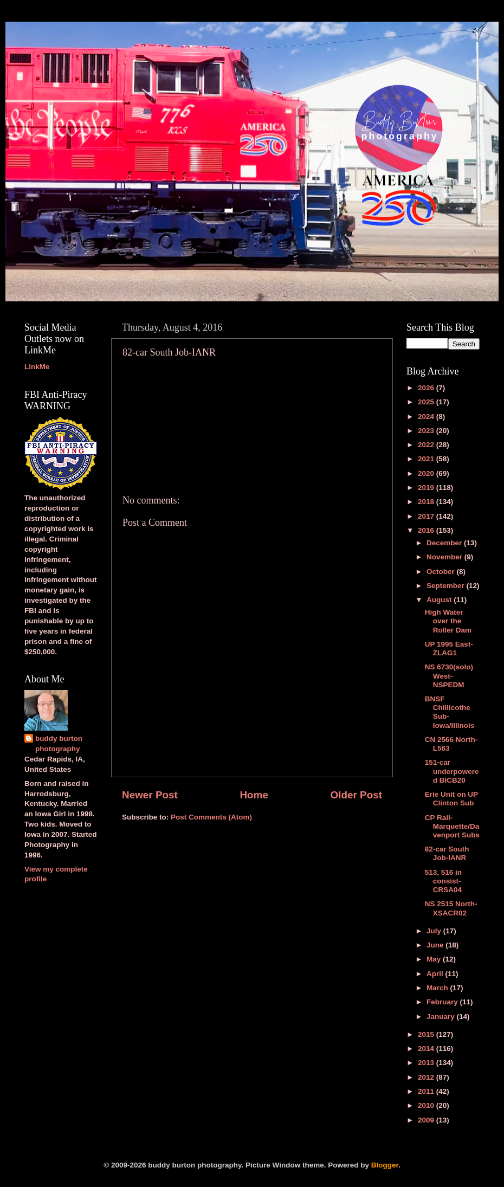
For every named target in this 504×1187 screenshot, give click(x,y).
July (435, 931)
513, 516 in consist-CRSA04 (443, 881)
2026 (427, 388)
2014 (427, 1048)
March (438, 988)
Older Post (356, 795)
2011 (427, 1091)
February (443, 1002)
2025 (427, 402)
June (436, 945)
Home (254, 795)
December (445, 543)
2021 (427, 459)
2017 (427, 516)
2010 (427, 1105)
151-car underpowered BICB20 (452, 771)
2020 (427, 473)
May (435, 959)
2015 (427, 1034)
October (442, 571)
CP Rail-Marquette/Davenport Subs (452, 826)
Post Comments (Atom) (211, 817)
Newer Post (150, 795)
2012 (427, 1077)
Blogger (384, 1165)
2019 (427, 487)
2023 (427, 431)
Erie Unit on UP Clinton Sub (451, 798)
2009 (427, 1120)
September (447, 586)
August (440, 600)
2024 (427, 416)
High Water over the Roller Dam (448, 621)
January (442, 1016)
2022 (427, 445)
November (445, 557)
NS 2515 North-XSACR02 (451, 908)
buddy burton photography (58, 743)
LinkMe (37, 367)
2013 (427, 1063)
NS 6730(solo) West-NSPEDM (449, 675)
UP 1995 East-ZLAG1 (449, 648)
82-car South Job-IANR (447, 853)
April (436, 974)
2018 (427, 502)
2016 (427, 530)
